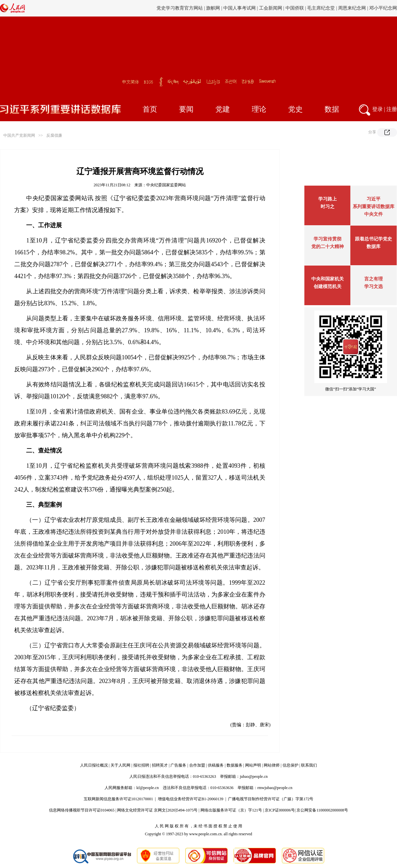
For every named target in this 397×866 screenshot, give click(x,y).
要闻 (186, 109)
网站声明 (253, 765)
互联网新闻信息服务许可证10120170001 (118, 799)
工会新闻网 (270, 8)
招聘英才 (160, 765)
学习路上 (327, 199)
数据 (332, 109)
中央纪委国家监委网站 (166, 185)
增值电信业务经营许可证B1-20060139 (190, 799)
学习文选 (373, 286)
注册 (391, 109)
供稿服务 (216, 765)
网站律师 (272, 765)
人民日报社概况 (94, 765)
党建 (222, 109)
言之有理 (373, 278)
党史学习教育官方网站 (180, 8)
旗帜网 (213, 8)
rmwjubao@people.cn (274, 787)
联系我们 (309, 765)
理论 (259, 109)
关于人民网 (120, 765)
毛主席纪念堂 (321, 8)
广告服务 (178, 765)
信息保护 (290, 765)
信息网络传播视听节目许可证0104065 (81, 810)
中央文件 (373, 214)
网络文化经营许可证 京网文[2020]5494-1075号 (157, 810)
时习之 (327, 206)
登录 (377, 109)
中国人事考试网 (239, 8)
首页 (150, 109)
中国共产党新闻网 (19, 135)
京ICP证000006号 (280, 810)
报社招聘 (141, 765)
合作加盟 (197, 765)
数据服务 (235, 765)
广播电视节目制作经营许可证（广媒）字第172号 (270, 799)
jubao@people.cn (254, 776)
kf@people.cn (147, 787)
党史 (295, 109)
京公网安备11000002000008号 (322, 810)
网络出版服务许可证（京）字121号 (231, 810)
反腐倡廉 (54, 135)
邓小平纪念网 (383, 8)
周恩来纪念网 (352, 8)
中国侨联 (295, 8)
